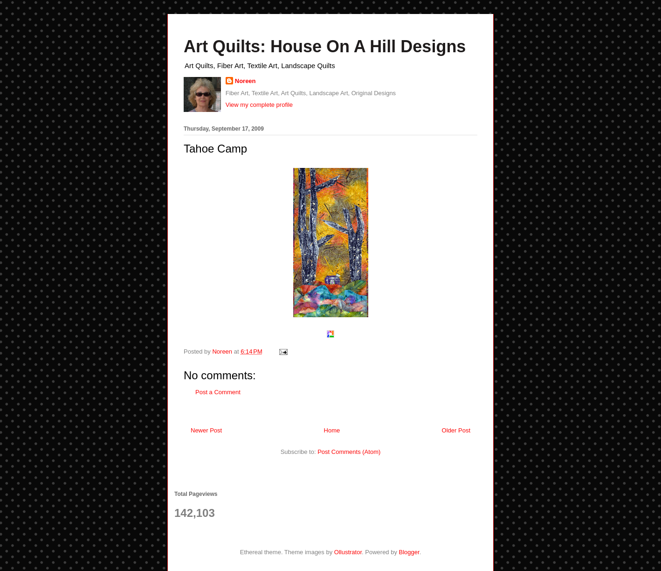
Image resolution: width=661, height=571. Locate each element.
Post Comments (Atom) (348, 451)
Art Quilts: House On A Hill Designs (325, 46)
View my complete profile (259, 104)
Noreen (245, 80)
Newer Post (206, 430)
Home (332, 430)
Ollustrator (348, 552)
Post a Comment (218, 392)
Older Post (456, 430)
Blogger (409, 552)
